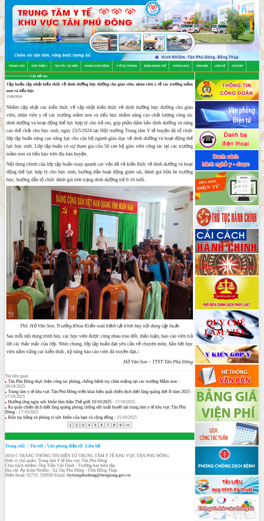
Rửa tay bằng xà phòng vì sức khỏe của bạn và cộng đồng (61, 417)
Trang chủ (15, 446)
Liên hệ (93, 446)
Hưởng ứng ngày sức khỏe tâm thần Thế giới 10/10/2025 (60, 401)
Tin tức (37, 446)
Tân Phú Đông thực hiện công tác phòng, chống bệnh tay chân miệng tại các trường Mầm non (93, 381)
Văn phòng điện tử (65, 446)
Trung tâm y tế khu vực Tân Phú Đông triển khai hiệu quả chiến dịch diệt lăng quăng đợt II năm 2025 (99, 391)
